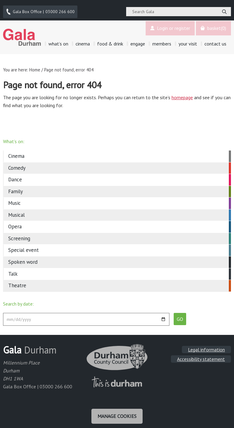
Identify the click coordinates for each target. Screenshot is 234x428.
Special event (23, 247)
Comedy (17, 164)
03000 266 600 (40, 10)
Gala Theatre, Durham (22, 33)
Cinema (16, 153)
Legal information (206, 346)
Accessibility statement (201, 356)
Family (15, 188)
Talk (13, 270)
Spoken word (22, 258)
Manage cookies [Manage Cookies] (117, 412)
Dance (15, 176)
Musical (16, 211)
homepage (182, 94)
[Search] (224, 10)
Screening (19, 235)
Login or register (169, 25)
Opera (15, 223)
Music (14, 200)
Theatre (17, 282)
